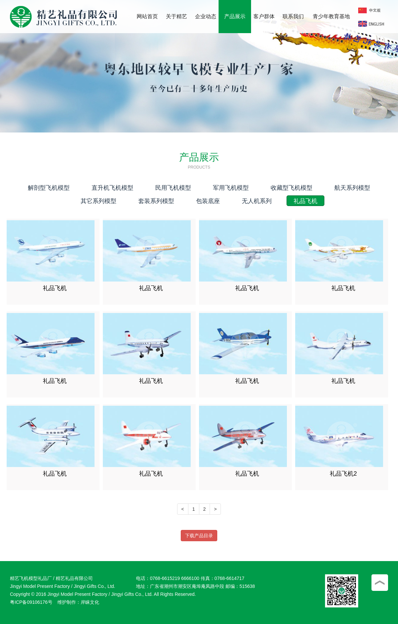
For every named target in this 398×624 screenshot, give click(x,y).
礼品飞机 (305, 201)
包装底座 (208, 201)
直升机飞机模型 (112, 187)
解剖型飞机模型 (49, 187)
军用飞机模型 (231, 187)
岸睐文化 (90, 602)
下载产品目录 (199, 535)
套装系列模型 (156, 201)
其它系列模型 (98, 201)
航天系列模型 (352, 187)
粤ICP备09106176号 (31, 602)
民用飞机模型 (173, 187)
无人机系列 (257, 201)
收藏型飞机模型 (291, 187)
